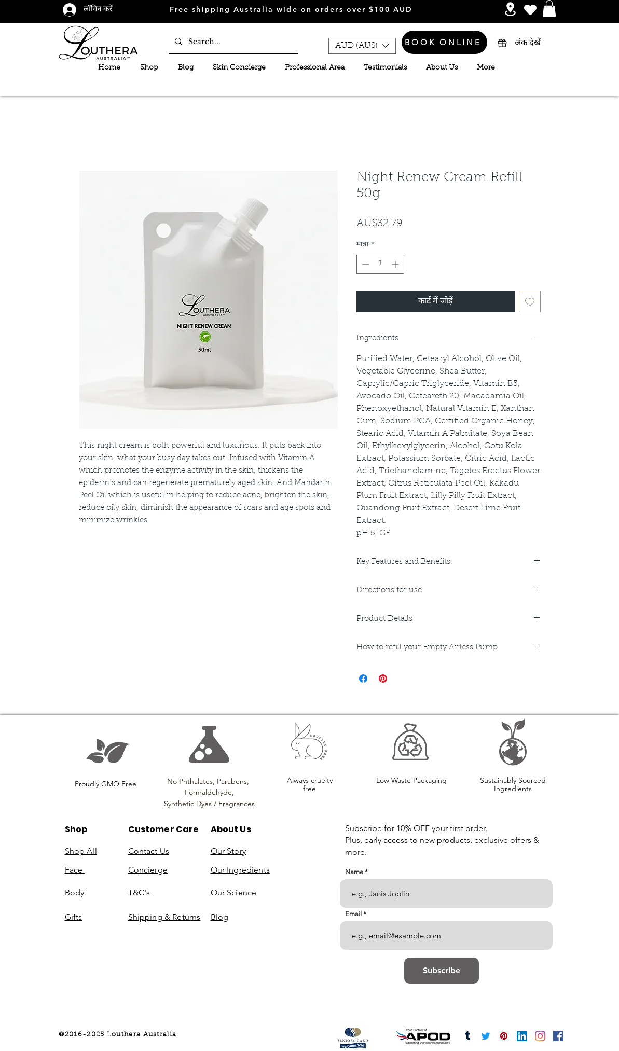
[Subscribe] (441, 971)
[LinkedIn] (522, 1036)
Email (353, 913)
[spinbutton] (380, 264)
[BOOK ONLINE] (444, 42)
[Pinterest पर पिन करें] (383, 678)
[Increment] (396, 264)
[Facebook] (558, 1036)
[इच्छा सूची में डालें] (530, 301)
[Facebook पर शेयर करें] (363, 678)
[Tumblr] (467, 1036)
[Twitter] (485, 1036)
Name (354, 871)
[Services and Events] (510, 9)
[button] (549, 8)
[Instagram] (540, 1036)
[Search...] (232, 42)
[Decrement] (364, 264)
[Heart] (530, 10)
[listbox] (362, 46)
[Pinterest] (504, 1036)
